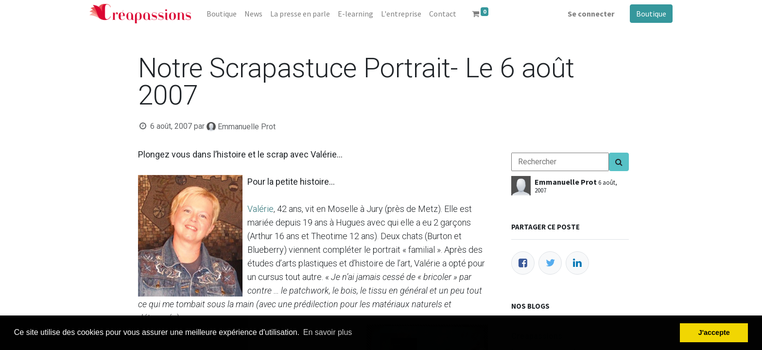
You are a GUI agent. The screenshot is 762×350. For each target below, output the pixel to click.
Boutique (651, 13)
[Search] (619, 162)
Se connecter (591, 13)
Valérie (260, 209)
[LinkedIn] (577, 263)
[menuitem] (222, 13)
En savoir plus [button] (327, 332)
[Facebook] (523, 263)
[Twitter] (550, 263)
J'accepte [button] (714, 332)
